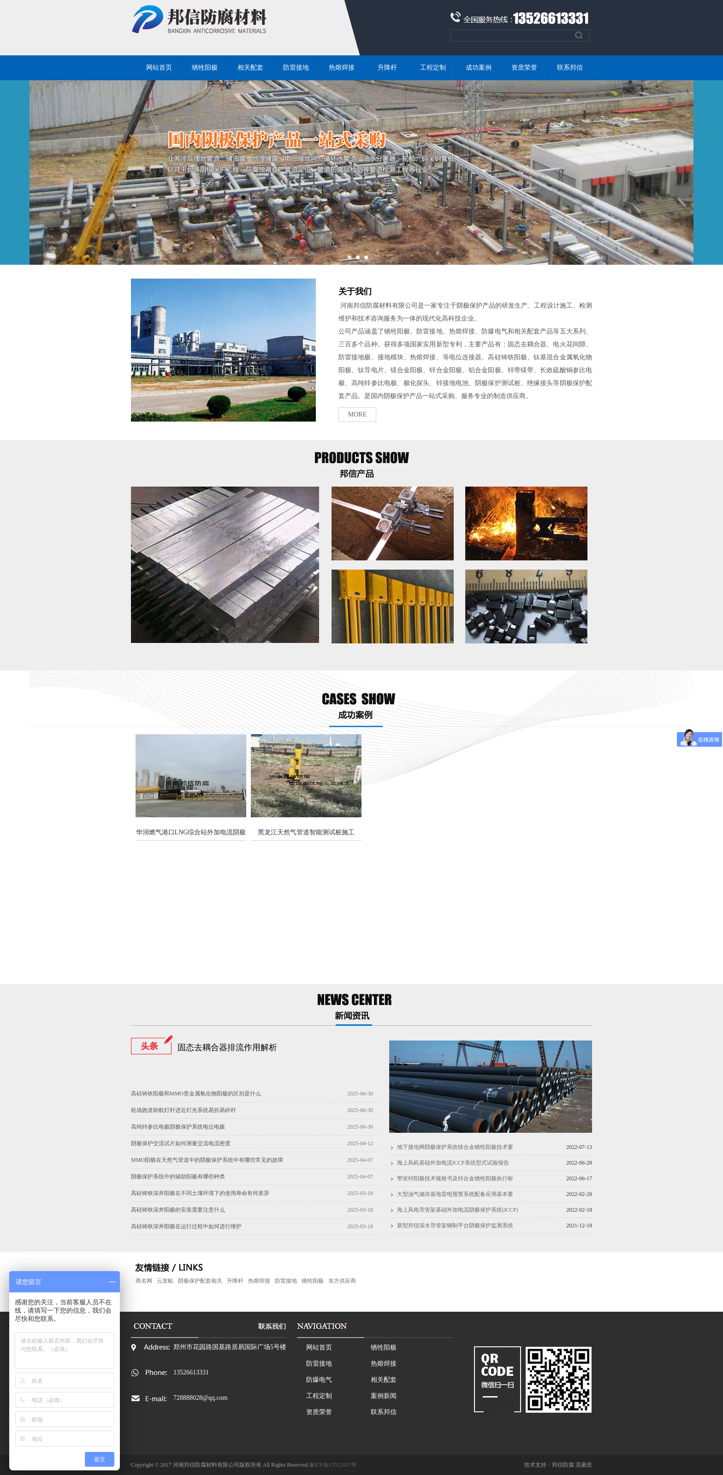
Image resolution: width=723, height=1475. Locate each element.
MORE (357, 414)
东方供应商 (342, 1281)
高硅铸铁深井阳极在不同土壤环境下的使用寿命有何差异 (200, 1193)
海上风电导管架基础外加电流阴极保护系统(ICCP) (457, 1210)
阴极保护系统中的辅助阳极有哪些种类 (178, 1176)
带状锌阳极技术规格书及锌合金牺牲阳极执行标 (455, 1178)
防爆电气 (319, 1379)
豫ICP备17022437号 (332, 1465)
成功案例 (479, 67)
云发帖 (165, 1281)
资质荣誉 (524, 67)
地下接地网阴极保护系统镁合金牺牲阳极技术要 (455, 1147)
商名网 (144, 1281)
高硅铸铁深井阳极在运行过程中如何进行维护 (186, 1226)
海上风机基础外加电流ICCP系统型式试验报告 (453, 1163)
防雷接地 (296, 67)
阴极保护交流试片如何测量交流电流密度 (181, 1143)
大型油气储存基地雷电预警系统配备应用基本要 (455, 1194)
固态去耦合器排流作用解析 (227, 1047)
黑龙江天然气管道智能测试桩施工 (306, 832)
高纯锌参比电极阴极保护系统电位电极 (178, 1127)
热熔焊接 (342, 67)
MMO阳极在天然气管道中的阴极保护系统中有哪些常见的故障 (207, 1160)
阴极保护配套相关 (200, 1281)
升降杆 (387, 67)
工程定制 (433, 67)
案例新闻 (384, 1395)
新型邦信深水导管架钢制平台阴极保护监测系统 (455, 1225)
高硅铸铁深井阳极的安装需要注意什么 (178, 1210)
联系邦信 (570, 67)
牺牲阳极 (205, 67)
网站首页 (159, 67)
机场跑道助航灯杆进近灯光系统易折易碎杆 (183, 1110)
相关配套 (250, 67)
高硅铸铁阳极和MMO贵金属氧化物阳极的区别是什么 (196, 1093)
